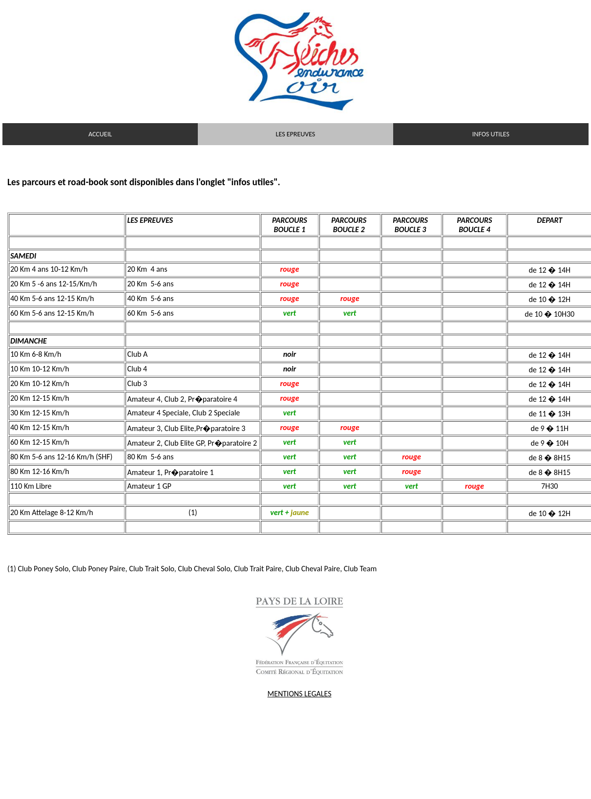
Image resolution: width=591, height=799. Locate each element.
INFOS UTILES (490, 134)
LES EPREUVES (296, 134)
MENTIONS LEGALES (300, 693)
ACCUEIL (100, 134)
